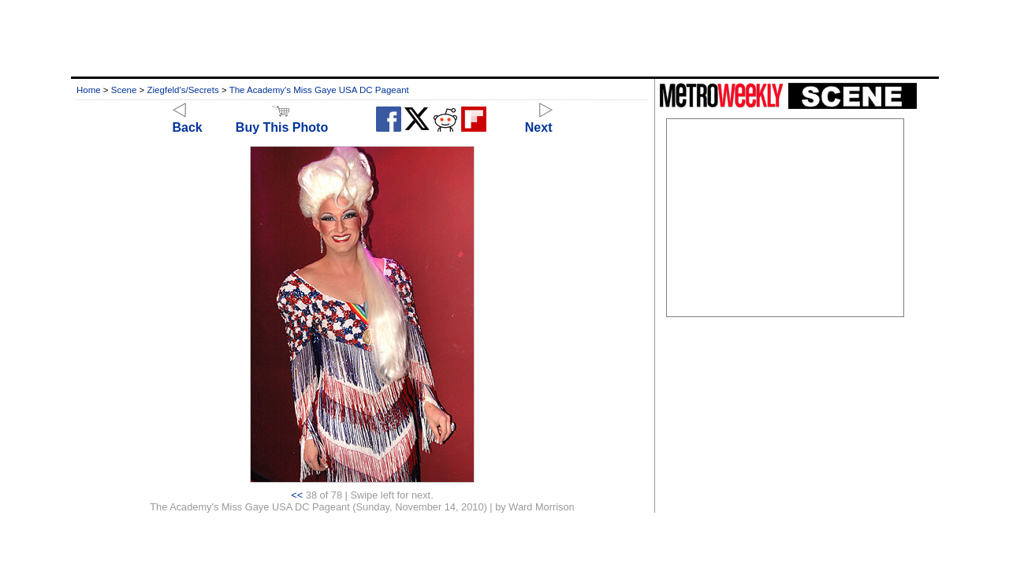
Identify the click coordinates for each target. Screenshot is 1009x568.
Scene (124, 90)
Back (188, 120)
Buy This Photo (282, 120)
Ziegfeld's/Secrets (183, 90)
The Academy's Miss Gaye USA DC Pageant (319, 90)
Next (539, 120)
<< (297, 495)
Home (88, 90)
